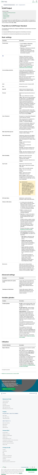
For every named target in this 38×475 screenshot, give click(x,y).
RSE (3, 452)
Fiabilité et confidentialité (7, 435)
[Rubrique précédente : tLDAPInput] (10, 393)
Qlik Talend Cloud (6, 416)
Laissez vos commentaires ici (8, 388)
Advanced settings (6, 15)
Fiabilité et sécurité (6, 433)
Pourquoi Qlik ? (5, 432)
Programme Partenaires (7, 457)
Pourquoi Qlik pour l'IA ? (7, 438)
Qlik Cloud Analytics (6, 422)
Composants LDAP (22, 4)
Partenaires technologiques (8, 441)
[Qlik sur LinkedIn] (32, 467)
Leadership (5, 451)
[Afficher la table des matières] (2, 5)
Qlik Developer (5, 402)
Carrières (4, 458)
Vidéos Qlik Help (6, 401)
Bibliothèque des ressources (8, 408)
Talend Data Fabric (6, 418)
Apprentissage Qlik (6, 405)
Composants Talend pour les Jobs (9, 4)
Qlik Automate (5, 427)
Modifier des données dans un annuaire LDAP (10, 373)
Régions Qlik (5, 444)
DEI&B (4, 454)
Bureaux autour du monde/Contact (9, 461)
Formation (4, 404)
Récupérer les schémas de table (26, 229)
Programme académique (7, 455)
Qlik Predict (5, 425)
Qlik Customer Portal (6, 407)
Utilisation (4, 18)
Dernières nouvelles (6, 460)
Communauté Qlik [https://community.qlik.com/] (24, 467)
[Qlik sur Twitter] (30, 467)
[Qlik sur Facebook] (34, 467)
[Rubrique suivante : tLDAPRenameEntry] (28, 393)
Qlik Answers (5, 424)
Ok (31, 469)
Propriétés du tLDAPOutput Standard (9, 12)
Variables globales (6, 16)
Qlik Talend (5, 415)
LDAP (17, 4)
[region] (19, 471)
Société (4, 449)
